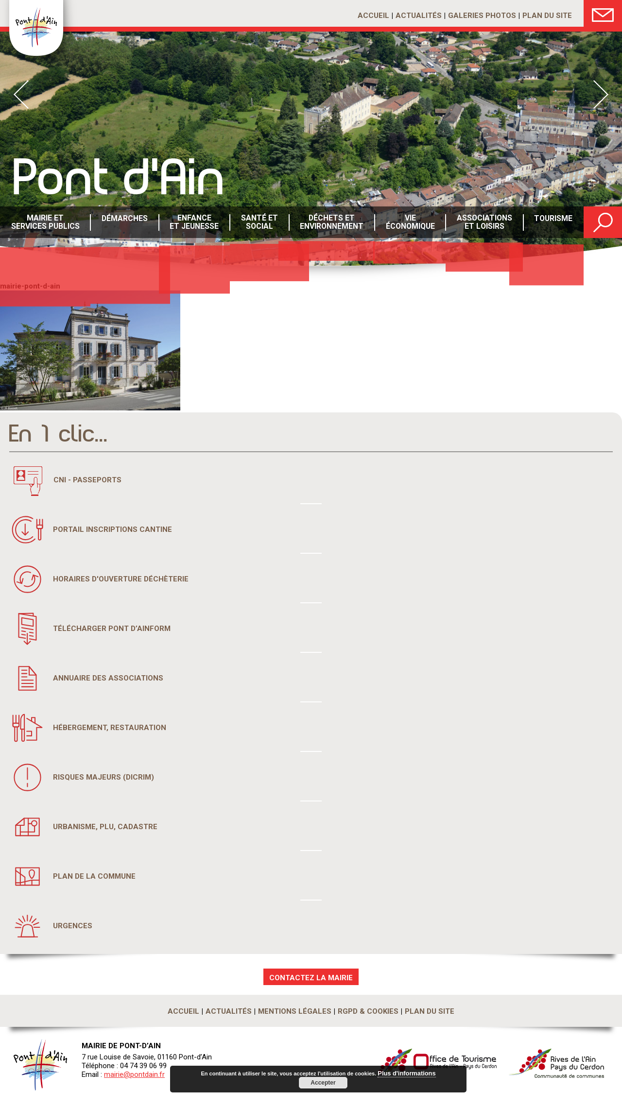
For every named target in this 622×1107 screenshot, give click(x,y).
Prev (21, 94)
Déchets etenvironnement (331, 223)
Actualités (419, 15)
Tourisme (552, 223)
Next (600, 94)
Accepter (323, 1082)
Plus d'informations (407, 1073)
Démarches (124, 223)
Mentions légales (294, 1011)
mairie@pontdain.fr (134, 1074)
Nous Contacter (603, 13)
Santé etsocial (258, 223)
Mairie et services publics (45, 223)
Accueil (373, 15)
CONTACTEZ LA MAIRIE (311, 977)
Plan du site (547, 15)
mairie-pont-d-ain (30, 286)
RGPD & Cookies (368, 1011)
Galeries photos (482, 15)
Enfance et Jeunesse (194, 223)
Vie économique (409, 223)
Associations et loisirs (483, 223)
